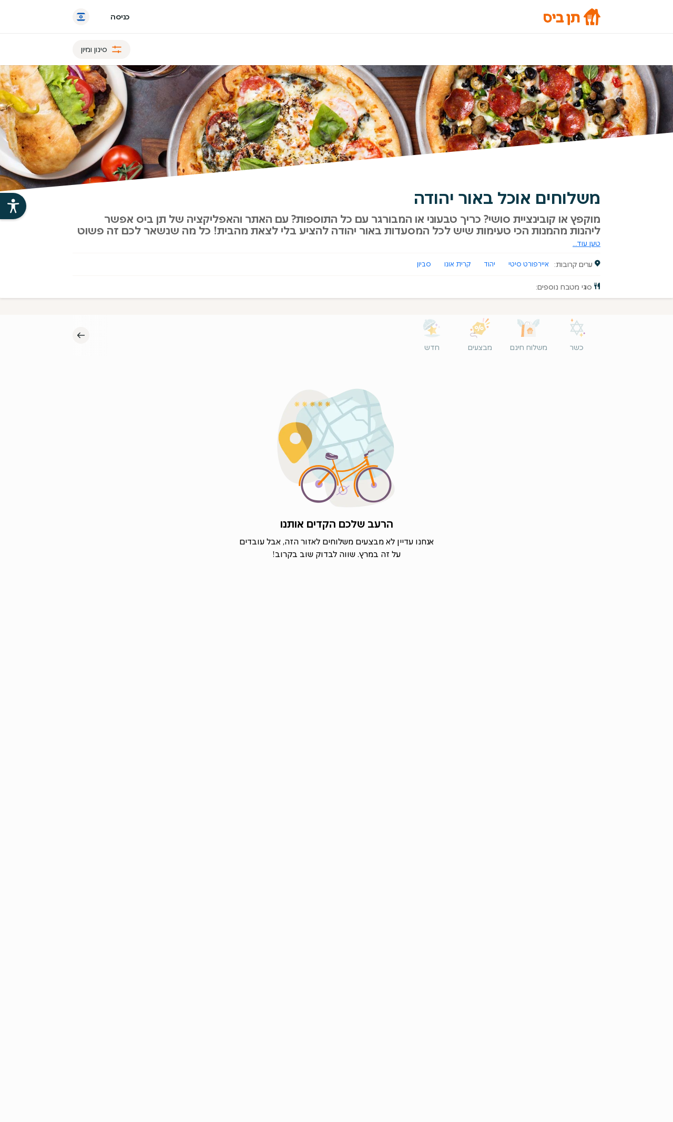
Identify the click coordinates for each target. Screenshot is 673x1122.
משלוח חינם (528, 347)
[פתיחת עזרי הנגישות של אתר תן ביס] (13, 206)
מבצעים (480, 347)
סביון (424, 264)
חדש (432, 347)
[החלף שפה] (81, 16)
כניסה (119, 17)
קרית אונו (457, 264)
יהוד (489, 264)
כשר (577, 347)
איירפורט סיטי (528, 264)
